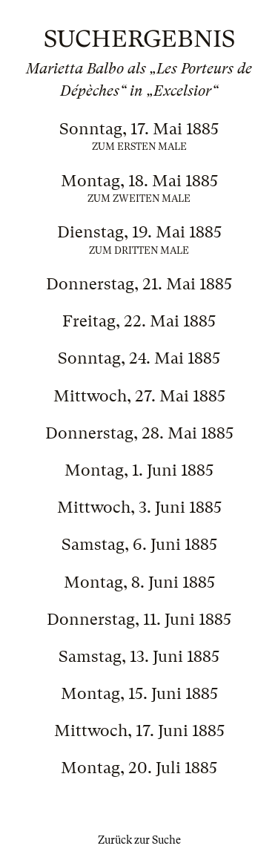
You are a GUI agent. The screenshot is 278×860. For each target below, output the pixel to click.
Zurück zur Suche (139, 840)
